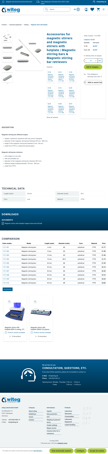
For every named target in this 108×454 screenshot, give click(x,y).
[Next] (7, 83)
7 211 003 (5, 255)
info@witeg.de (101, 2)
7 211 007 (5, 271)
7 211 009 (5, 279)
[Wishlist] (92, 9)
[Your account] (86, 9)
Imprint (49, 411)
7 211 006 (5, 267)
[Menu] (103, 9)
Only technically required (61, 451)
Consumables (69, 416)
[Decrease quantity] (86, 60)
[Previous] (7, 31)
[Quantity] (90, 60)
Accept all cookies (97, 451)
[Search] (47, 9)
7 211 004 (5, 259)
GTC (48, 417)
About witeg (33, 411)
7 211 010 (5, 283)
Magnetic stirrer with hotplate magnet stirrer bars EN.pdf (22, 223)
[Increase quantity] (96, 60)
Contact (31, 420)
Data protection (52, 414)
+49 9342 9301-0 (54, 378)
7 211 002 (5, 251)
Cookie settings (52, 425)
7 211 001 (5, 247)
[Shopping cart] (98, 9)
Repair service (51, 428)
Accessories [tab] (8, 289)
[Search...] (59, 9)
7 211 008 (5, 275)
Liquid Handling (70, 425)
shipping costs (62, 443)
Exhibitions (32, 414)
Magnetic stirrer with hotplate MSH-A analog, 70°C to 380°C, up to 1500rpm (15, 328)
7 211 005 (5, 263)
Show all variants (52, 117)
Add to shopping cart (94, 67)
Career (31, 417)
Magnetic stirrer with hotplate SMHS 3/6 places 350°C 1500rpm (40, 328)
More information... (38, 450)
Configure (80, 451)
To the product (15, 336)
